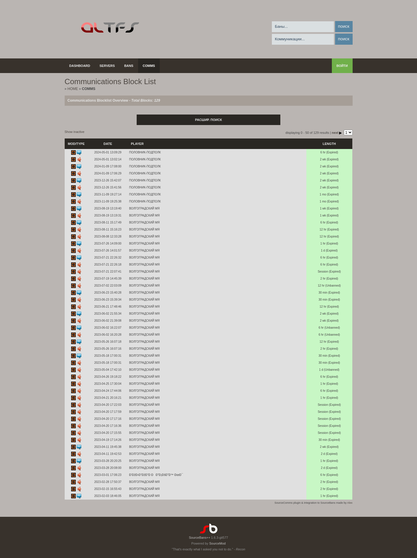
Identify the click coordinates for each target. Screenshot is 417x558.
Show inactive (75, 132)
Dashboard (79, 65)
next (337, 132)
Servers (107, 65)
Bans (128, 65)
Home (73, 89)
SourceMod (217, 543)
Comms (149, 65)
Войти (342, 65)
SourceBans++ (199, 537)
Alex (349, 502)
